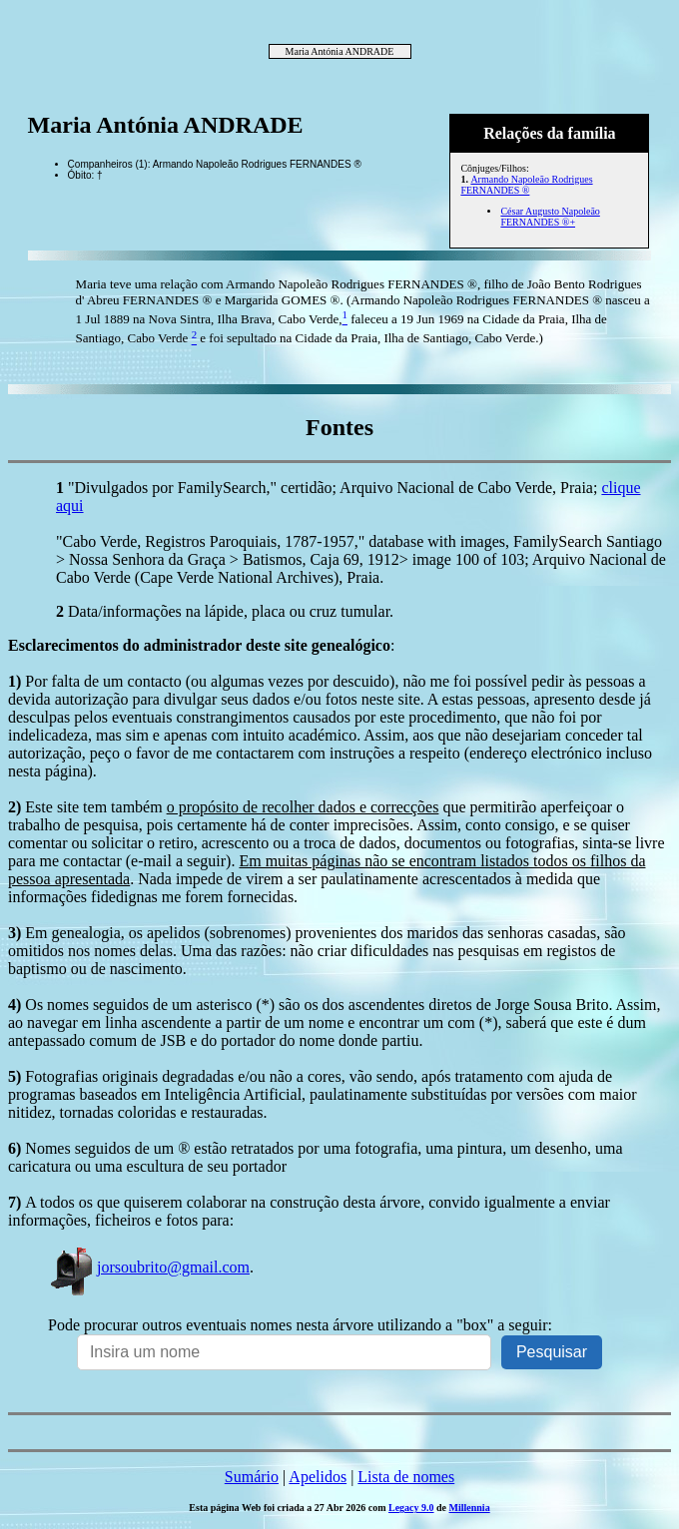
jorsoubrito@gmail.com (149, 1267)
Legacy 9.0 (411, 1507)
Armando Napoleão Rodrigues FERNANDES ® (526, 185)
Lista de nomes (405, 1476)
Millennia (469, 1507)
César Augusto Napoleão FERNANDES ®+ (549, 217)
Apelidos (317, 1476)
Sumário (252, 1476)
